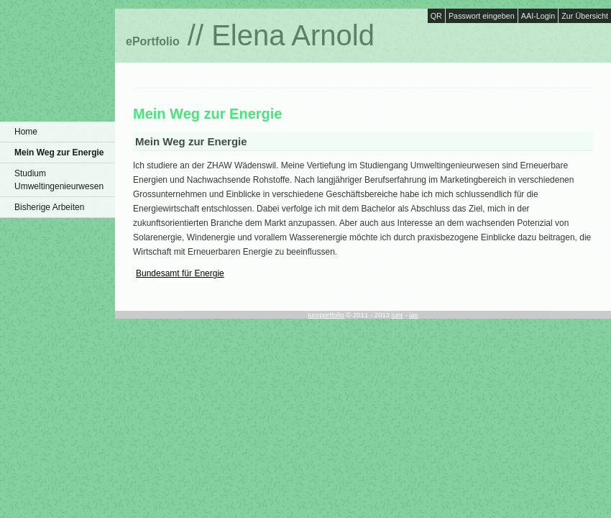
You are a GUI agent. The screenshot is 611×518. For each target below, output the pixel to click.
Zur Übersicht (584, 16)
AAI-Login (538, 16)
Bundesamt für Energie (180, 273)
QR (436, 16)
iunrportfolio (326, 315)
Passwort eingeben (482, 16)
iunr (397, 315)
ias (413, 315)
